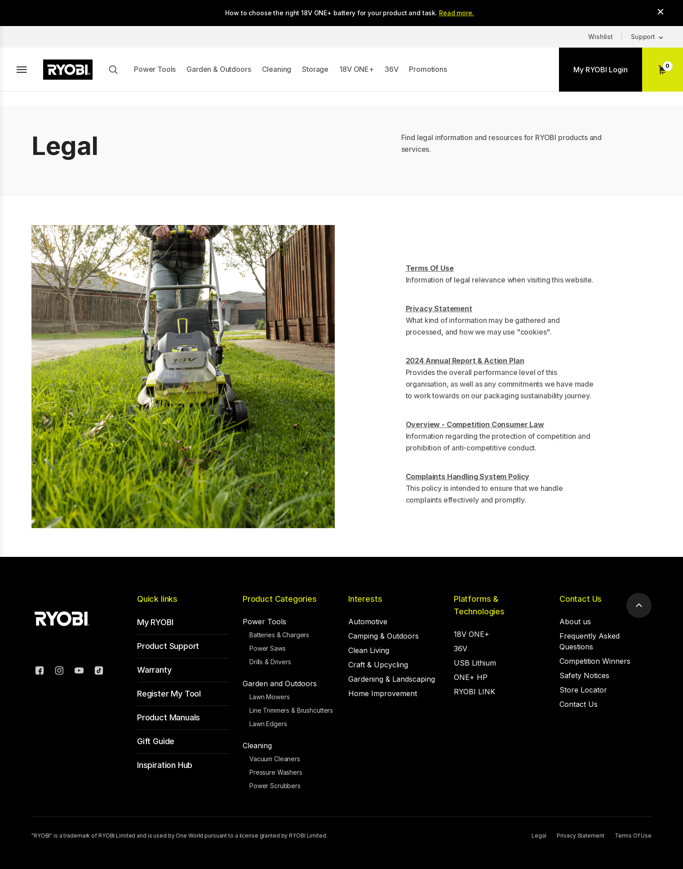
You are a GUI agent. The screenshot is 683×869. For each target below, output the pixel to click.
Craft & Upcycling (378, 664)
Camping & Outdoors (383, 635)
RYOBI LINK (474, 691)
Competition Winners (594, 661)
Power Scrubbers (275, 786)
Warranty (154, 670)
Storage (315, 69)
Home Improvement (382, 693)
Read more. (456, 13)
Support (643, 36)
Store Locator (583, 689)
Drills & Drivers (270, 662)
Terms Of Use (633, 835)
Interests (365, 599)
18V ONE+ (356, 69)
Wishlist (600, 36)
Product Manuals (168, 717)
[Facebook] (39, 672)
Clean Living (368, 650)
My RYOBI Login (600, 69)
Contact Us (580, 599)
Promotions (428, 69)
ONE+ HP (471, 677)
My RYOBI (155, 622)
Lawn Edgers (268, 724)
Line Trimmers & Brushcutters (291, 710)
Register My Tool (169, 693)
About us (575, 621)
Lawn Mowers (269, 697)
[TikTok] (98, 672)
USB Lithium (475, 662)
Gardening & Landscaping (391, 679)
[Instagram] (59, 672)
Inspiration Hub (164, 765)
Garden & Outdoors (218, 69)
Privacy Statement (580, 835)
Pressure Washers (275, 772)
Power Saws (267, 648)
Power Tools (155, 69)
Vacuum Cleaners (274, 759)
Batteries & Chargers (279, 635)
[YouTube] (79, 672)
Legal (539, 835)
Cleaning (277, 69)
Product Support (168, 646)
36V (392, 69)
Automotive (367, 621)
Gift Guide (155, 741)
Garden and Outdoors (280, 683)
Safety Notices (584, 675)
